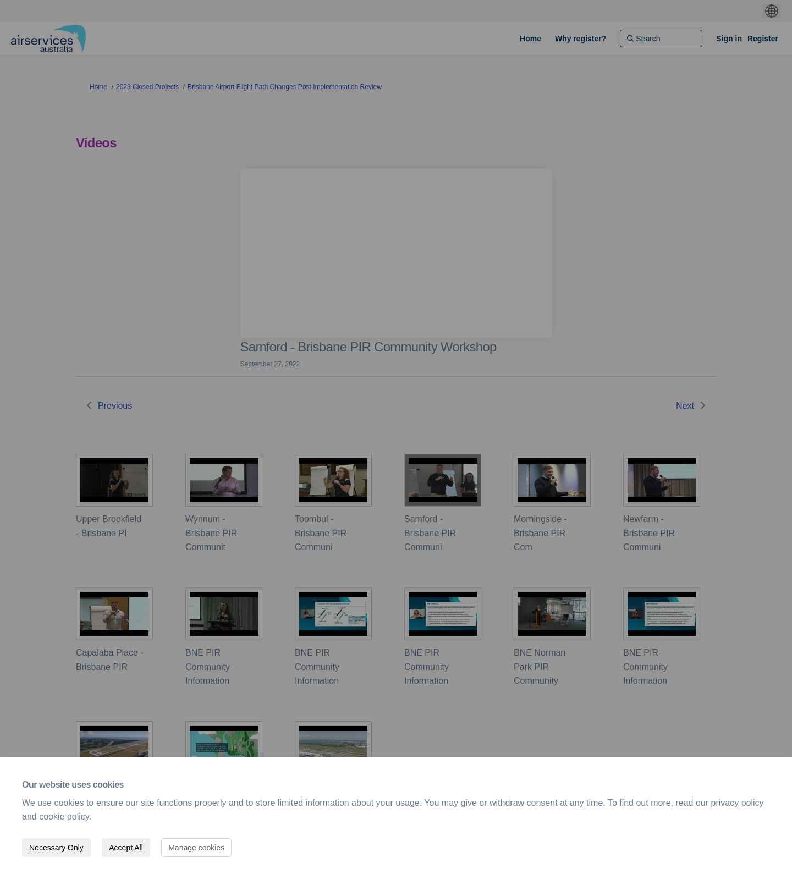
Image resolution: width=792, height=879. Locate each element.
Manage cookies (196, 847)
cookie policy (64, 816)
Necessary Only (56, 847)
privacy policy (737, 802)
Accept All (125, 847)
